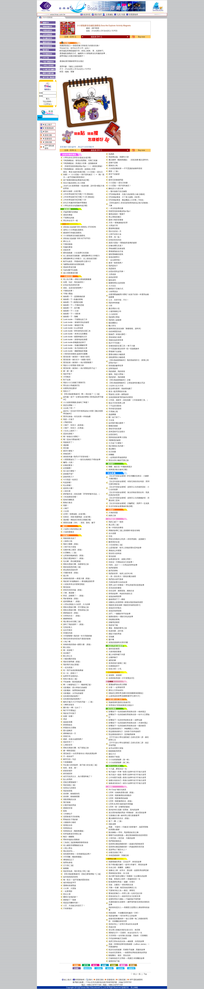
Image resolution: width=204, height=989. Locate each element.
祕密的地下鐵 (114, 961)
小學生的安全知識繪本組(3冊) (75, 206)
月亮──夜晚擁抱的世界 (118, 223)
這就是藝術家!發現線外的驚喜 (121, 397)
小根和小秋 (67, 541)
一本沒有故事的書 (116, 208)
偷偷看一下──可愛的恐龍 (73, 305)
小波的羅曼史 (68, 532)
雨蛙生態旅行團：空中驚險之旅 (76, 607)
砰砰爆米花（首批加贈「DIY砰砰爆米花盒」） (82, 494)
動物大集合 (67, 502)
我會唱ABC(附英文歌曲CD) (119, 702)
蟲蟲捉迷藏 (67, 722)
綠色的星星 (113, 277)
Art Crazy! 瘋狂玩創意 (117, 790)
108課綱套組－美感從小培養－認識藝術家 (80, 163)
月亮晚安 (67, 377)
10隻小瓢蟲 (68, 294)
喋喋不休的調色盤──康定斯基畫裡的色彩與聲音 (128, 835)
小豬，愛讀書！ (69, 593)
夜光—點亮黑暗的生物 (117, 391)
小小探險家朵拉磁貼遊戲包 (74, 236)
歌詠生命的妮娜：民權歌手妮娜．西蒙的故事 (127, 950)
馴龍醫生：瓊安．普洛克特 (119, 955)
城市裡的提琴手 (69, 883)
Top (145, 974)
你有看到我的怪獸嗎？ (72, 699)
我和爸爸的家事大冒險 (118, 437)
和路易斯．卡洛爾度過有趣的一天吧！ (124, 913)
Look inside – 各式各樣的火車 (75, 348)
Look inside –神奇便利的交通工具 (77, 331)
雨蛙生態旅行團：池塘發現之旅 (76, 564)
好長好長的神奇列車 (71, 285)
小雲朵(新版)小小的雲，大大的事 (76, 604)
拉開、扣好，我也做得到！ (74, 282)
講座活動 (48, 135)
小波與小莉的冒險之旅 (72, 529)
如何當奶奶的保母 (70, 877)
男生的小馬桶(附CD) (71, 385)
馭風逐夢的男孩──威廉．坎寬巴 (122, 882)
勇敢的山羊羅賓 (115, 550)
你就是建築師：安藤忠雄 (119, 855)
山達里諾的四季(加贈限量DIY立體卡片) (124, 696)
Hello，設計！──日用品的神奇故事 (123, 565)
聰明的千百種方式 (116, 289)
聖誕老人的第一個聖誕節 (119, 394)
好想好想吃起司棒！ (117, 271)
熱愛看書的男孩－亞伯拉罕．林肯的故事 (125, 862)
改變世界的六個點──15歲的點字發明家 (125, 899)
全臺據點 (109, 14)
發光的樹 (112, 556)
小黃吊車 (67, 491)
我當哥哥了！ (68, 742)
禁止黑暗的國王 (115, 217)
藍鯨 (65, 811)
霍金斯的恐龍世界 (70, 570)
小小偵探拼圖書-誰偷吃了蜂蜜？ (76, 402)
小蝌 (110, 177)
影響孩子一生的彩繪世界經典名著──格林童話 (127, 712)
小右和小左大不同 (116, 386)
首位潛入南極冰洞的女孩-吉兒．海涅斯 (124, 930)
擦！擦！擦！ (68, 371)
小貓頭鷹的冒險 (69, 659)
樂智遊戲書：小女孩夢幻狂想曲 (76, 253)
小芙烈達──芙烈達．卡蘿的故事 (122, 838)
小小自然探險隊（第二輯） (119, 762)
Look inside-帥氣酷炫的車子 (74, 342)
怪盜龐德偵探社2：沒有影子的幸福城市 (125, 731)
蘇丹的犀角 (113, 571)
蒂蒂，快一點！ (115, 237)
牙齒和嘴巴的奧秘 (70, 212)
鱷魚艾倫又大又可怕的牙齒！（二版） (78, 702)
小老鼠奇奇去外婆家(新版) (74, 584)
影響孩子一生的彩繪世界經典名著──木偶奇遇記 (128, 723)
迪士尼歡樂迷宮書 (70, 273)
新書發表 (48, 139)
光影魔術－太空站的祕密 (73, 693)
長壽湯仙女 (67, 828)
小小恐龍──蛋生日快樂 (118, 183)
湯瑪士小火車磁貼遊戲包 (73, 230)
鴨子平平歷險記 (69, 710)
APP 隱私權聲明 (136, 980)
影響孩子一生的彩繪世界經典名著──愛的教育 (127, 726)
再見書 (66, 448)
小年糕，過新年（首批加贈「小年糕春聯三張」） (129, 400)
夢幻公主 (67, 241)
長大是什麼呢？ (69, 471)
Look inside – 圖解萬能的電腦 (75, 351)
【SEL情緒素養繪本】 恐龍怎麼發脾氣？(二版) (82, 874)
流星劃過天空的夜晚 (71, 817)
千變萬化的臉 (68, 218)
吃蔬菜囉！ (67, 482)
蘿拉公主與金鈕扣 (116, 690)
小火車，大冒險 (69, 888)
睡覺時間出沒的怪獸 (117, 283)
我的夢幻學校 (114, 317)
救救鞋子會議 (114, 757)
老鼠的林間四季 (115, 596)
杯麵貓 (111, 454)
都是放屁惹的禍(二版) (72, 567)
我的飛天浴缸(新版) (71, 664)
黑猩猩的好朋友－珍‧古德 (119, 873)
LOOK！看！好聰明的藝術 (119, 807)
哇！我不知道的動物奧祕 (73, 670)
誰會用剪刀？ (68, 477)
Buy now (141, 37)
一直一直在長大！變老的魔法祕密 (122, 576)
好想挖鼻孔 (113, 434)
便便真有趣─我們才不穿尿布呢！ (76, 457)
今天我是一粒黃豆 (70, 480)
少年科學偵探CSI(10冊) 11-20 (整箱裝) (78, 197)
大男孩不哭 (113, 225)
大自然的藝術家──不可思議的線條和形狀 (125, 168)
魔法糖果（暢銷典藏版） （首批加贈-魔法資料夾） (129, 160)
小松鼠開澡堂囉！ (70, 497)
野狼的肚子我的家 (70, 819)
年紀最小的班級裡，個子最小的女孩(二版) (80, 765)
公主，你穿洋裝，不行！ (119, 300)
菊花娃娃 (67, 587)
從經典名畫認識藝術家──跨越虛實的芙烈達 (126, 847)
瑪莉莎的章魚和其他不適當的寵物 (77, 639)
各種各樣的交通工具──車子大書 (122, 346)
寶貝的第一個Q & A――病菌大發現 (77, 360)
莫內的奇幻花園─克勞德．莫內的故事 (124, 810)
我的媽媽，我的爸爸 (117, 371)
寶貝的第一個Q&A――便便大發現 (76, 357)
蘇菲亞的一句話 (69, 759)
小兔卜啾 (67, 642)
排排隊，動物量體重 (71, 796)
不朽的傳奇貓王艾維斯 (118, 938)
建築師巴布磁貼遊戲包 (72, 233)
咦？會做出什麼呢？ (71, 436)
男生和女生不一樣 (70, 221)
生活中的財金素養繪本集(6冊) (121, 506)
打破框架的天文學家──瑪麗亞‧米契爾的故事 (126, 958)
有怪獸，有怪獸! (115, 675)
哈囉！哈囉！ (68, 716)
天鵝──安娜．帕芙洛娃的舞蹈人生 (123, 887)
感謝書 (66, 445)
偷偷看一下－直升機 (71, 308)
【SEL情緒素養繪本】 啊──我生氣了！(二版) (81, 394)
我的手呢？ (67, 374)
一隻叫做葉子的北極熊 (118, 191)
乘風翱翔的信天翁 (116, 251)
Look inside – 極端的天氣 (73, 325)
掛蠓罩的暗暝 (114, 622)
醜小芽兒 (112, 326)
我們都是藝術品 (115, 841)
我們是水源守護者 (116, 579)
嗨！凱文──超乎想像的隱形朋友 (76, 880)
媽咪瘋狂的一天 (69, 733)
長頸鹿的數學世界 (116, 366)
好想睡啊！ (67, 468)
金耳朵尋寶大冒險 (116, 748)
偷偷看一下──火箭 (71, 311)
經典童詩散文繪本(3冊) (118, 469)
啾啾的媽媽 (113, 426)
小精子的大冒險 (69, 547)
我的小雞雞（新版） (71, 544)
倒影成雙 (112, 824)
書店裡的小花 (114, 308)
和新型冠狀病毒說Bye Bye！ (120, 211)
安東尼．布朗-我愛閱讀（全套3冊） (77, 517)
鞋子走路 (67, 380)
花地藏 (111, 637)
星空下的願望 (114, 174)
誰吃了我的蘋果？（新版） (74, 624)
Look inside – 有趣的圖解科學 (75, 345)
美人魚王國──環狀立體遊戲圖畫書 (77, 279)
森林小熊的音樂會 (116, 220)
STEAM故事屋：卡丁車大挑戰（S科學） (125, 197)
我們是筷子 (113, 266)
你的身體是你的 (115, 331)
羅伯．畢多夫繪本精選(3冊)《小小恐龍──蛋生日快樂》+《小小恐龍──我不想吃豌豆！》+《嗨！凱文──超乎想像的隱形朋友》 (83, 174)
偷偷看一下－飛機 (70, 316)
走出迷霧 (112, 533)
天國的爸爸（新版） (71, 573)
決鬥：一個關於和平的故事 (119, 614)
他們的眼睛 (113, 568)
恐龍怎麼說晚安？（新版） (74, 558)
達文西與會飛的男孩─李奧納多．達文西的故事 (127, 812)
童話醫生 (112, 449)
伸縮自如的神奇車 (116, 340)
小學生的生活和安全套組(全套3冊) (77, 158)
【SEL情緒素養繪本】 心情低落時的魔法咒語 (127, 383)
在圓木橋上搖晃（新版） (73, 550)
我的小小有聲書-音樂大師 (73, 365)
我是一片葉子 (68, 419)
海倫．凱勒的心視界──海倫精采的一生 (124, 879)
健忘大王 (112, 754)
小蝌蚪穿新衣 (68, 705)
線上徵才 (48, 125)
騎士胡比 (67, 647)
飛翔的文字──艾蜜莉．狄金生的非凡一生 (125, 933)
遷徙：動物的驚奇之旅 (118, 628)
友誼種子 (67, 653)
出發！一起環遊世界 (117, 687)
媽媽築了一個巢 (69, 900)
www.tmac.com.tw (57, 14)
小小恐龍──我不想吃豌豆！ (120, 186)
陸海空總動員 (68, 500)
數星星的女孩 (114, 542)
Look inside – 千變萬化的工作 (75, 319)
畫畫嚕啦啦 (67, 619)
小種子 (66, 508)
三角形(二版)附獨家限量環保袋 (75, 842)
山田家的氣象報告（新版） (74, 555)
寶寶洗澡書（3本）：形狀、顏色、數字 (79, 523)
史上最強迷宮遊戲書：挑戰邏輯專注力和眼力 (81, 256)
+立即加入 (48, 104)
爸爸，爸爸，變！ (70, 768)
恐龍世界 (67, 250)
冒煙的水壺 (67, 825)
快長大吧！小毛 (115, 669)
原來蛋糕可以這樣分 (117, 432)
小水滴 (66, 511)
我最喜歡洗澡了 (69, 538)
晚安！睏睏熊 (68, 837)
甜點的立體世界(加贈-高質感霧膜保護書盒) (126, 693)
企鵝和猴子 (113, 657)
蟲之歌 (66, 576)
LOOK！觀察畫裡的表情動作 (120, 795)
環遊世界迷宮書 (69, 267)
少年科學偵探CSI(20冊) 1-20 (74, 200)
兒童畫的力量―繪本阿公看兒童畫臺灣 (124, 815)
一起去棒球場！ (115, 260)
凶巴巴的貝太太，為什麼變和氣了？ (77, 776)
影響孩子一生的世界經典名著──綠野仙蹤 (125, 720)
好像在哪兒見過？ (116, 246)
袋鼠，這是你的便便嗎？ (73, 288)
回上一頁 (137, 974)
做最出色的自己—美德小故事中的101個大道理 (127, 780)
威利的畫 (112, 660)
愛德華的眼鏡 (114, 228)
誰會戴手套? (68, 474)
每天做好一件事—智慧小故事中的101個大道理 (127, 772)
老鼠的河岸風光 (115, 608)
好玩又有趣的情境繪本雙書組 (75, 203)
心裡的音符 (67, 745)
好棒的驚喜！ (68, 465)
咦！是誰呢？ (68, 650)
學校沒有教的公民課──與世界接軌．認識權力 (127, 539)
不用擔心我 (113, 411)
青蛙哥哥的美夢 (115, 429)
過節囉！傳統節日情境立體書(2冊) (77, 520)
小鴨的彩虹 (67, 422)
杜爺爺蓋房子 (114, 666)
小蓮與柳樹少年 (115, 311)
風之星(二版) (114, 525)
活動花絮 (48, 142)
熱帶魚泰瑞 (67, 862)
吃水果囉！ (67, 485)
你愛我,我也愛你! (70, 388)
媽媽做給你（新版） (71, 613)
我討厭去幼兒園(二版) (72, 621)
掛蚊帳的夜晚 (114, 619)
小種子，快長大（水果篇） (74, 428)
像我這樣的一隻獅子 (117, 214)
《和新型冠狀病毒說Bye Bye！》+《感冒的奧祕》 (83, 166)
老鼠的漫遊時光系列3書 (118, 642)
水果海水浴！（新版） (72, 616)
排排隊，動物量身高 (71, 794)
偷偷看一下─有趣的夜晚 (73, 299)
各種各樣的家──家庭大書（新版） (77, 578)
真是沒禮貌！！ (69, 405)
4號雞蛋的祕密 (115, 440)
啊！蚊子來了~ (115, 417)
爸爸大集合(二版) (70, 679)
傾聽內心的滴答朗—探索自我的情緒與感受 (126, 602)
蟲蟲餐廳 (112, 414)
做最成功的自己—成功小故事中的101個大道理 (127, 783)
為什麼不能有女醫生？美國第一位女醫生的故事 (128, 876)
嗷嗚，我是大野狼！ (117, 374)
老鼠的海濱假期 (115, 611)
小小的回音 (113, 314)
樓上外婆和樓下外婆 (117, 654)
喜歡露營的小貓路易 (117, 357)
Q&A (46, 132)
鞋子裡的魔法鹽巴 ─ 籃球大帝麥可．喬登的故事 (128, 865)
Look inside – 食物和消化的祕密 (76, 322)
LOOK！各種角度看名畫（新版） (122, 792)
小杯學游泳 (113, 291)
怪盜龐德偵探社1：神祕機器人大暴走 (124, 729)
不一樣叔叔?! (68, 756)
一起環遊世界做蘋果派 (118, 457)
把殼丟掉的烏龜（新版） (73, 590)
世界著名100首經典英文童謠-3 (121, 705)
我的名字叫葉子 (69, 713)
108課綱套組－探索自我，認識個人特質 (79, 169)
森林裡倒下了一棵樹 (117, 599)
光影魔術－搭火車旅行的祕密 (75, 687)
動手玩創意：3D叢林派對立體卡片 (77, 261)
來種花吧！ (67, 454)
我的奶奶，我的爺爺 (117, 377)
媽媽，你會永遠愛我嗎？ (73, 739)
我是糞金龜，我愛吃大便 (119, 157)
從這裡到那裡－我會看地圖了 (120, 388)
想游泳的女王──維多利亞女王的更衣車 (124, 896)
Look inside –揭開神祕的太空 (75, 337)
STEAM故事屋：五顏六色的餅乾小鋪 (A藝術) (127, 194)
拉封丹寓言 (67, 630)
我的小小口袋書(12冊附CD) (74, 382)
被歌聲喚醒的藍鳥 (116, 254)
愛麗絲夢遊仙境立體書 (118, 684)
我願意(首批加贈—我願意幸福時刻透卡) (125, 605)
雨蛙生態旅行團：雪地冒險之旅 (76, 610)
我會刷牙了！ (68, 442)
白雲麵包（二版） (70, 553)
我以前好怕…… (69, 851)
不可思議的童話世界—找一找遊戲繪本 (124, 349)
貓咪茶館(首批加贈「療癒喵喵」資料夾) (125, 328)
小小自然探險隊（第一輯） (119, 760)
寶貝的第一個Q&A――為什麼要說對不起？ (80, 368)
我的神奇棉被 (114, 303)
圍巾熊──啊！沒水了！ (72, 708)
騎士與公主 (67, 656)
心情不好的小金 (115, 234)
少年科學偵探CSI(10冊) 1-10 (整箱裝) (78, 194)
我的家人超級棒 (115, 320)
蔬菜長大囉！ (68, 488)
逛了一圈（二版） (116, 821)
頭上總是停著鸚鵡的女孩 (73, 845)
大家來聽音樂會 (115, 652)
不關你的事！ (68, 291)
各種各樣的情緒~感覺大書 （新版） (77, 644)
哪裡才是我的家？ (70, 897)
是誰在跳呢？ (68, 434)
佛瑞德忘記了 (68, 860)
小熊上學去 (67, 848)
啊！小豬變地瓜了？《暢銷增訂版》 (77, 685)
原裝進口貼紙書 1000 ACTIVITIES (76, 238)
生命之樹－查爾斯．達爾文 (119, 867)
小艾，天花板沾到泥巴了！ (74, 905)
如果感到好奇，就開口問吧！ (120, 559)
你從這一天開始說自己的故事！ (121, 562)
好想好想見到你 (115, 240)
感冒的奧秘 (67, 215)
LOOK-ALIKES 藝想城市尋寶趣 (121, 804)
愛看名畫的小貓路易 (117, 354)
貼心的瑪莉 (67, 779)
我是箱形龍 (67, 791)
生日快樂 (112, 452)
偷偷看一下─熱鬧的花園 (73, 302)
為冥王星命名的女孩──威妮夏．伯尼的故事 (126, 941)
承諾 (65, 719)
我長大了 (67, 391)
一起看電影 (67, 891)
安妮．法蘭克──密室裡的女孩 (121, 885)
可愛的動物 (67, 244)
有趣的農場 (67, 247)
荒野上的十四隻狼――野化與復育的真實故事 (126, 585)
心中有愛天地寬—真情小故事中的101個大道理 (127, 777)
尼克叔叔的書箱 (115, 588)
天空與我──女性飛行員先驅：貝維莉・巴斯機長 (128, 935)
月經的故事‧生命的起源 (118, 582)
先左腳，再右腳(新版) (72, 561)
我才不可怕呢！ (115, 343)
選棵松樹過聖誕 (69, 885)
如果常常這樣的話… (71, 676)
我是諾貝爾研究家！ (71, 903)
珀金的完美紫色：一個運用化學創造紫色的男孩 (128, 952)
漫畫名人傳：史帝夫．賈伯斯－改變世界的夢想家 (129, 870)
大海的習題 (113, 513)
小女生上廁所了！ (70, 431)
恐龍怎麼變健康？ (70, 782)
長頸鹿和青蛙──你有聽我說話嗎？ (77, 854)
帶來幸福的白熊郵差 (71, 839)
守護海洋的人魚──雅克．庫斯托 (122, 890)
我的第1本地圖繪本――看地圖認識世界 (78, 581)
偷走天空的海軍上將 (117, 403)
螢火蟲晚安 (67, 730)
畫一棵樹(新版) (69, 751)
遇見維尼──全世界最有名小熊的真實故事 (80, 753)
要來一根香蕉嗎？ (116, 263)
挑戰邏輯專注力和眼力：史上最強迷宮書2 (80, 258)
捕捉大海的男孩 (115, 634)
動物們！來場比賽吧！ (118, 334)
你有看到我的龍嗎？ (71, 696)
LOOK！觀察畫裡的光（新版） (121, 801)
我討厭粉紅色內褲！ (117, 446)
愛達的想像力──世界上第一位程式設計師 (125, 893)
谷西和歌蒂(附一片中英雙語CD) (121, 678)
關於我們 (98, 14)
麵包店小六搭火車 (116, 188)
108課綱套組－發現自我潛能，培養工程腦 (80, 160)
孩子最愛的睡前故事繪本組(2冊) (76, 180)
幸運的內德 (67, 633)
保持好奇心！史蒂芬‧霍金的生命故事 (123, 924)
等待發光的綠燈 (115, 409)
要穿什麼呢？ (68, 451)
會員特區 (87, 14)
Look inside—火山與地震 (73, 328)
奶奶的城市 (67, 771)
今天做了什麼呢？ (116, 443)
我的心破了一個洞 (116, 522)
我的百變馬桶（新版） (72, 662)
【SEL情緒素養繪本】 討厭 (119, 380)
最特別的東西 (114, 649)
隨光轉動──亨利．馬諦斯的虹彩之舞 (124, 832)
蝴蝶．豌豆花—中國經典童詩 (120, 467)
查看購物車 (133, 14)
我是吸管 (112, 268)
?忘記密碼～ (48, 101)
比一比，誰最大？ (70, 673)
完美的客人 (67, 627)
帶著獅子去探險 (115, 351)
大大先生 (112, 286)
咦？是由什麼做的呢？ (72, 439)
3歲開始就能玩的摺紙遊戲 (73, 264)
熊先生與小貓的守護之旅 (119, 460)
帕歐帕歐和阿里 (115, 751)
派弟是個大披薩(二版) (117, 663)
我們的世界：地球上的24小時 (121, 573)
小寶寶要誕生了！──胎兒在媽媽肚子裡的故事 (81, 459)
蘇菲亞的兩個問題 (116, 180)
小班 (110, 306)
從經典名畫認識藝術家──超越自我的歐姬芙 (126, 844)
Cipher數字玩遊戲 (70, 270)
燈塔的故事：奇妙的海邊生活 (120, 594)
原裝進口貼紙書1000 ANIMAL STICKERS (79, 227)
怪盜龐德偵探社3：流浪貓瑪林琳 (122, 734)
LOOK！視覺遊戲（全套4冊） (75, 514)
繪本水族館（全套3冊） (72, 191)
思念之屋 (67, 894)
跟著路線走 (67, 725)
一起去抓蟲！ (68, 667)
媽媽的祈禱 (67, 808)
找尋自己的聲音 (69, 788)
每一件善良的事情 (116, 528)
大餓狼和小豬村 (69, 822)
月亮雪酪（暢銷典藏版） (73, 857)
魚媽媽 (111, 154)
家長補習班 (67, 773)
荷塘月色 (67, 736)
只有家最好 (67, 908)
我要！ (66, 505)
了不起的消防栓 (115, 406)
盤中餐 (111, 639)
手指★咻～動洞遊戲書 (72, 682)
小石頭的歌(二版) (116, 545)
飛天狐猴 (67, 802)
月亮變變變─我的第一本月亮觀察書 (77, 636)
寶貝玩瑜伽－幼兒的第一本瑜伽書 (77, 416)
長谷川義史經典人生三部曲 (74, 183)
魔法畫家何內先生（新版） (119, 818)
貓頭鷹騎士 (113, 323)
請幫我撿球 (113, 368)
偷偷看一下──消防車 (71, 314)
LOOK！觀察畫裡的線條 (118, 798)
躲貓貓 (66, 868)
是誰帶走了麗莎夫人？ (118, 850)
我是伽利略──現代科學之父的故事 (123, 916)
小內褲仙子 (67, 814)
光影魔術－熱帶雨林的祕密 (74, 690)
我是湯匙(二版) (69, 785)
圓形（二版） (114, 171)
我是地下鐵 (113, 625)
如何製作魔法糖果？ (117, 423)
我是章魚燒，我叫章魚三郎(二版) (76, 871)
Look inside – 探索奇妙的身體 (75, 339)
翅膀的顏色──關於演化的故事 (121, 616)
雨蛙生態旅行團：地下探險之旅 (76, 748)
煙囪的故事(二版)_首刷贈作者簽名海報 (124, 530)
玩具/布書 (121, 14)
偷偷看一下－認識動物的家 (74, 296)
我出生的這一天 (115, 231)
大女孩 (111, 420)
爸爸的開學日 (114, 257)
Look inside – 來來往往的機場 (75, 334)
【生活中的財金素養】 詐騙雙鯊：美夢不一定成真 (129, 503)
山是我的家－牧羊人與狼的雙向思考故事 (125, 548)
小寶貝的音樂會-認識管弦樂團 (75, 354)
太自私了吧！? (69, 408)
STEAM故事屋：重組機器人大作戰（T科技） (127, 200)
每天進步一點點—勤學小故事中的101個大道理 (127, 775)
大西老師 (112, 274)
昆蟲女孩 (112, 927)
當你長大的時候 (115, 553)
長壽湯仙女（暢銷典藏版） (74, 831)
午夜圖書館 (67, 762)
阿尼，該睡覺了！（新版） (74, 596)
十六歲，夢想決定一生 (118, 769)
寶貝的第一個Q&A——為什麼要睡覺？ (78, 362)
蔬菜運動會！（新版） (72, 601)
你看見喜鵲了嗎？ (116, 852)
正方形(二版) (68, 865)
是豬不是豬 (113, 163)
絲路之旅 (112, 515)
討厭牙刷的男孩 (69, 805)
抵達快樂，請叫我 (116, 631)
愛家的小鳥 (113, 165)
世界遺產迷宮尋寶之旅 (72, 834)
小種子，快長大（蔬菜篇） (74, 425)
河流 (110, 536)
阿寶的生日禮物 (69, 728)
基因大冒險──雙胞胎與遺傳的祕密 (123, 243)
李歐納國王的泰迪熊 (117, 248)
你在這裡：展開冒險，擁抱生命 (121, 591)
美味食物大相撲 (115, 337)
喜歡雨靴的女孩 (69, 799)
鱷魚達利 (112, 280)
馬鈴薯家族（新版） (71, 598)
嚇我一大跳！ (68, 462)
